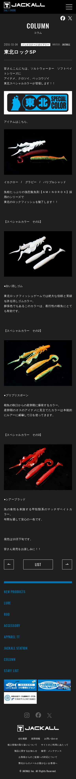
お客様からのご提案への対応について (38, 757)
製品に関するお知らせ (25, 750)
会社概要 (22, 738)
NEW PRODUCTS (14, 591)
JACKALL (66, 44)
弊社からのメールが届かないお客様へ (38, 763)
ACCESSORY (12, 625)
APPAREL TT (12, 636)
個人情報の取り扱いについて (22, 744)
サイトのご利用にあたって (54, 744)
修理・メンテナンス (51, 750)
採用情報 (35, 738)
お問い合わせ (51, 738)
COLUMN (10, 659)
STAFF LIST (11, 670)
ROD (7, 614)
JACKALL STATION (16, 648)
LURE (7, 603)
